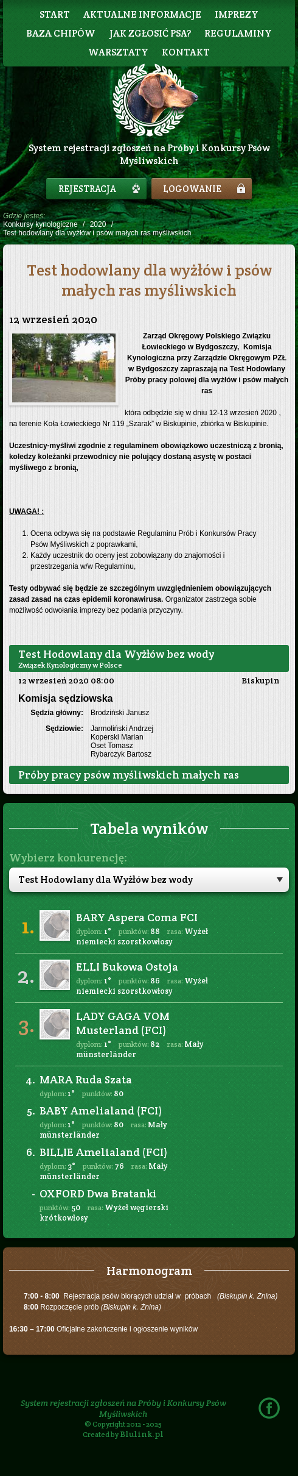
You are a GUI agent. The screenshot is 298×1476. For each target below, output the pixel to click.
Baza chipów (60, 33)
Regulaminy (238, 33)
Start (55, 14)
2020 (98, 224)
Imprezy (236, 14)
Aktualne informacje (142, 14)
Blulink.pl (142, 1433)
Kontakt (186, 52)
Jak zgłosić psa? (150, 33)
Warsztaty (118, 52)
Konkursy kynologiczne (40, 224)
